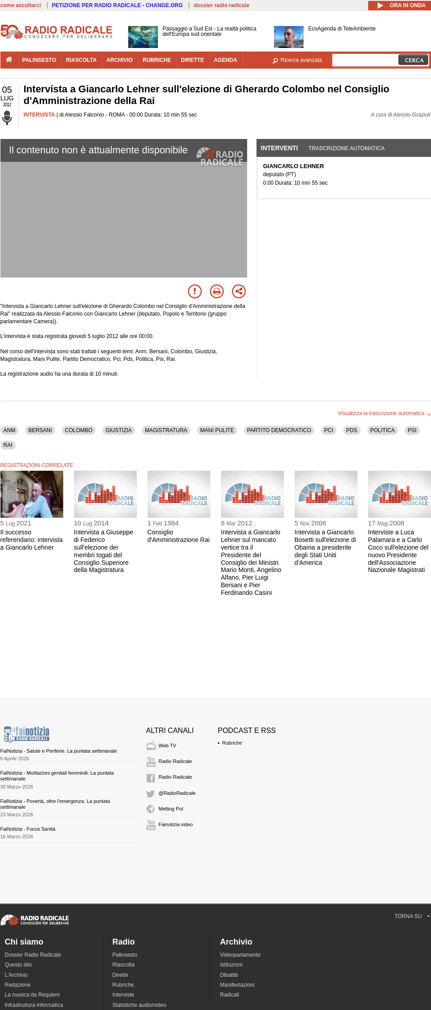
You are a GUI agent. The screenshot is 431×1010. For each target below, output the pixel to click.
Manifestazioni (237, 985)
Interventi (279, 148)
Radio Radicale (175, 761)
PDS (351, 430)
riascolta (81, 60)
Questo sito (18, 965)
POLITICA (382, 430)
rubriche (157, 60)
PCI (328, 430)
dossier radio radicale (221, 5)
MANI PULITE (217, 430)
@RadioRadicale (177, 793)
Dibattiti (229, 975)
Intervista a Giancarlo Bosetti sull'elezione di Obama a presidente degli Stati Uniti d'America (325, 547)
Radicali (229, 995)
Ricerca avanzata (301, 60)
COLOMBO (78, 430)
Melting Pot (171, 808)
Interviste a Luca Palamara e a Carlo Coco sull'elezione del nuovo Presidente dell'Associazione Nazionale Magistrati (398, 551)
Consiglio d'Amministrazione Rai (179, 536)
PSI (412, 430)
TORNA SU (408, 916)
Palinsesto (125, 955)
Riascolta (124, 965)
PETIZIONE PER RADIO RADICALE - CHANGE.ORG (117, 5)
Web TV (167, 745)
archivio (119, 60)
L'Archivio (16, 975)
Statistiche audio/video (139, 1005)
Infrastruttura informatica (34, 1005)
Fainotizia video (176, 824)
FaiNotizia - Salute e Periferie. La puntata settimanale (58, 751)
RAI (8, 445)
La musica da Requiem (32, 995)
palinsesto (39, 60)
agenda (225, 60)
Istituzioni (231, 965)
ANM (10, 430)
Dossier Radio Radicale (33, 955)
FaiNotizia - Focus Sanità (28, 829)
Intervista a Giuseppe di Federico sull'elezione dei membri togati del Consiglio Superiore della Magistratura (103, 551)
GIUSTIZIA (118, 430)
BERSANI (40, 430)
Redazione (17, 985)
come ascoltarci (20, 5)
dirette (192, 60)
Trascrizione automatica (347, 148)
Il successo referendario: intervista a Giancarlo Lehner (31, 540)
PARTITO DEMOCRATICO (279, 430)
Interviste (124, 995)
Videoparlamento (240, 955)
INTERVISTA (39, 115)
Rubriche (232, 743)
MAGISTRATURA (166, 430)
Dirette (120, 975)
